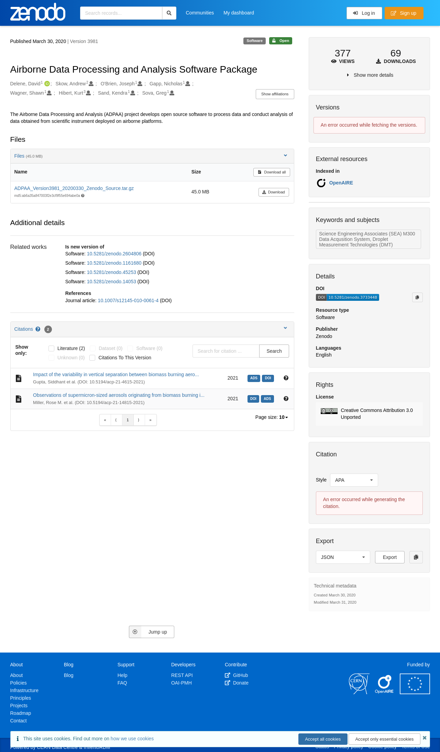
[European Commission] (415, 692)
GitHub (236, 675)
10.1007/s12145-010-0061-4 (129, 300)
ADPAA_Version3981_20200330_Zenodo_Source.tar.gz (74, 188)
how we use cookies (132, 738)
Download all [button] (271, 172)
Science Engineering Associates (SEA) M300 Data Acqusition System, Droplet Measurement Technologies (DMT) (367, 239)
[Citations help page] (38, 329)
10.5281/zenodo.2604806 (115, 253)
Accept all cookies (323, 739)
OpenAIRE (341, 183)
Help (123, 675)
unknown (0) (71, 357)
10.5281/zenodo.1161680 (115, 263)
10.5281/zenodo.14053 (112, 281)
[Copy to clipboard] (417, 297)
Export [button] (390, 557)
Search (274, 351)
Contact (18, 720)
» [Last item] (150, 420)
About (16, 675)
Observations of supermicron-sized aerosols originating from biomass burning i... (119, 395)
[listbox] (284, 417)
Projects (19, 705)
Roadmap (20, 713)
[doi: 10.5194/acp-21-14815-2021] (254, 398)
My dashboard (238, 12)
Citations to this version (124, 357)
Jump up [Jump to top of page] (148, 632)
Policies (18, 683)
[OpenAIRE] (384, 692)
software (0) (149, 348)
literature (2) (71, 348)
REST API (182, 675)
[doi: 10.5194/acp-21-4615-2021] (268, 377)
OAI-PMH (181, 683)
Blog (69, 675)
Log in (364, 13)
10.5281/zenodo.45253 (112, 272)
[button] (369, 414)
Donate (237, 683)
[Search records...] (121, 13)
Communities (200, 12)
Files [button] (151, 156)
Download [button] (273, 192)
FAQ (122, 683)
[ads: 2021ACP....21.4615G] (255, 377)
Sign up (403, 13)
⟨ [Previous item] (116, 420)
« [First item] (105, 420)
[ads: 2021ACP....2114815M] (268, 398)
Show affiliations (274, 94)
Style (321, 480)
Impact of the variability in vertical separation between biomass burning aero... (116, 374)
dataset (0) (110, 348)
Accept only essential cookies (384, 739)
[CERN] (359, 692)
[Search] (169, 13)
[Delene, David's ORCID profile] (46, 84)
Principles (20, 698)
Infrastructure (24, 690)
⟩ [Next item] (138, 420)
